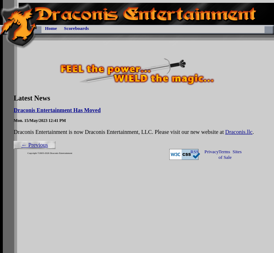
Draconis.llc (239, 132)
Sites (237, 151)
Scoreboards (76, 28)
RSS (194, 151)
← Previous (34, 145)
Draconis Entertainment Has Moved (57, 110)
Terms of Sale (224, 154)
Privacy (211, 151)
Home (51, 28)
